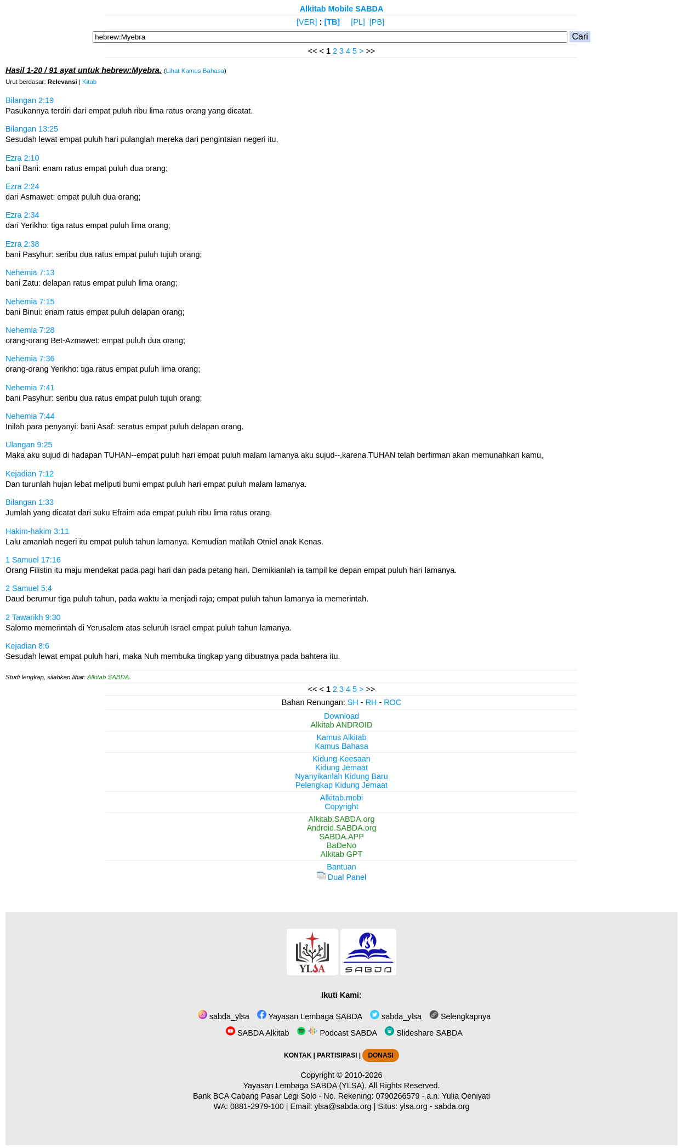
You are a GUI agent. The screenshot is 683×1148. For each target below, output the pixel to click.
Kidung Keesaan (341, 758)
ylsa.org (413, 1106)
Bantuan (341, 866)
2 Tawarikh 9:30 (33, 617)
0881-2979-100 (257, 1106)
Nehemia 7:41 (30, 387)
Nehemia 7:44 (30, 416)
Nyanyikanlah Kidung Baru (341, 776)
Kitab (89, 81)
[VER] (307, 22)
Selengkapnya (460, 1016)
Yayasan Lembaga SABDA (309, 1016)
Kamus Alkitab (341, 737)
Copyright (341, 806)
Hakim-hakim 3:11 (37, 531)
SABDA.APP (341, 836)
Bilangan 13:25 (31, 128)
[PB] (376, 22)
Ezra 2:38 (22, 244)
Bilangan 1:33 (29, 502)
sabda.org (452, 1106)
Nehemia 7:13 (30, 272)
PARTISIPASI (337, 1055)
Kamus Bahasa (341, 746)
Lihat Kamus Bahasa (195, 70)
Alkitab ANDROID (342, 724)
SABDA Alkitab (257, 1032)
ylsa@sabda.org (342, 1106)
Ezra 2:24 (22, 186)
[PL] (358, 22)
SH (353, 702)
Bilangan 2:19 (29, 100)
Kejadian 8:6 (27, 645)
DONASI (380, 1055)
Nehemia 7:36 (30, 358)
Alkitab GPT (342, 854)
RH (371, 702)
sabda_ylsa (223, 1016)
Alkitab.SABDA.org (342, 819)
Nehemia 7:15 (30, 301)
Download (341, 716)
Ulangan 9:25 (29, 444)
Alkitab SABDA (108, 677)
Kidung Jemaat (341, 767)
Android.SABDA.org (341, 827)
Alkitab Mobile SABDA (342, 8)
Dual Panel (341, 877)
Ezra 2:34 (22, 215)
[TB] (332, 22)
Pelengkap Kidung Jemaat (341, 785)
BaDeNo (341, 845)
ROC (392, 702)
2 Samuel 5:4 (28, 588)
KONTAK (297, 1055)
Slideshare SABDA (424, 1032)
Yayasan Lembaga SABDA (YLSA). (305, 1085)
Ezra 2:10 (22, 158)
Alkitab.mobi (341, 797)
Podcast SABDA (337, 1032)
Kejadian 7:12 (29, 473)
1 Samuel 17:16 (33, 559)
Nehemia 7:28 (30, 330)
